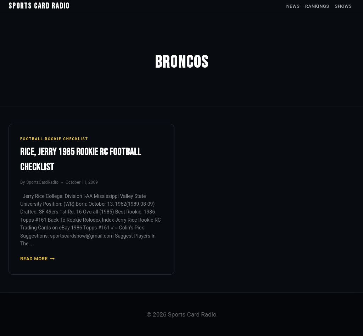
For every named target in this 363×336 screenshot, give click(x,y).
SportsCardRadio (42, 182)
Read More (37, 258)
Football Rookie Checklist (54, 139)
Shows (343, 6)
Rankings (317, 6)
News (293, 6)
